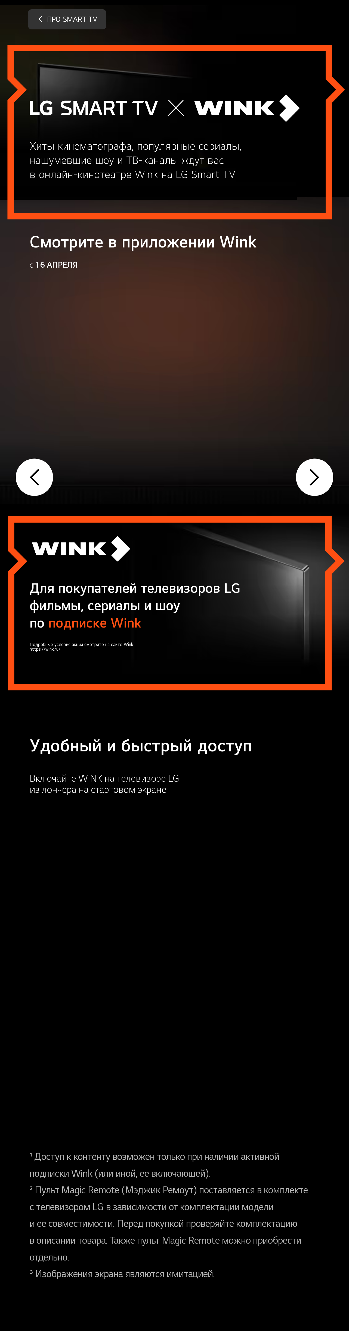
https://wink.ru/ (45, 649)
